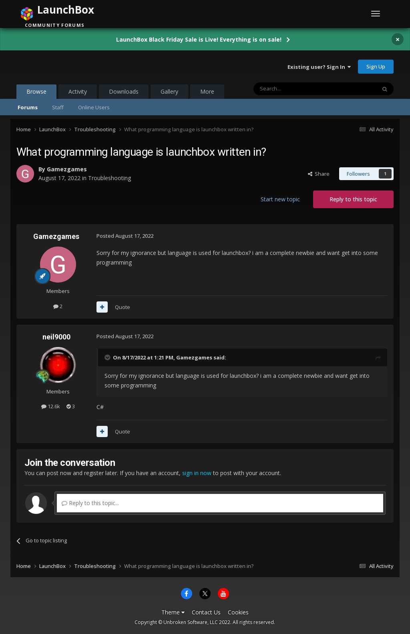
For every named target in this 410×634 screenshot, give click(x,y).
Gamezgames (67, 169)
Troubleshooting (109, 178)
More (207, 91)
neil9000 (56, 337)
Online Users (94, 107)
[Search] (295, 88)
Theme (173, 612)
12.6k (50, 406)
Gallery (169, 91)
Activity (77, 91)
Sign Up (375, 66)
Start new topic (280, 199)
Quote (122, 307)
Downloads (124, 91)
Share (319, 173)
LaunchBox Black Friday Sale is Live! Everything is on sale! (198, 39)
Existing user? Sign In (319, 66)
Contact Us (206, 612)
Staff (58, 107)
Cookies (238, 612)
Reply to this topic (353, 199)
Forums (28, 107)
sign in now (196, 473)
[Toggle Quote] (108, 357)
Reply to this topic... (90, 503)
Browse (36, 93)
